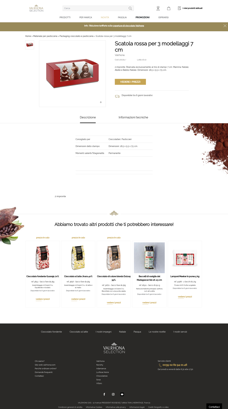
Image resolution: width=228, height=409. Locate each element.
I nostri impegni (103, 331)
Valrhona (100, 361)
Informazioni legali (137, 407)
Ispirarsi (163, 17)
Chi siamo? (39, 361)
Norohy (99, 365)
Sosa (98, 380)
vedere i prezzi (43, 299)
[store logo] (36, 8)
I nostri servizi (180, 331)
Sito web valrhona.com (45, 365)
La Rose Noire (102, 372)
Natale (122, 331)
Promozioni (142, 17)
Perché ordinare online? (46, 368)
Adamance (101, 368)
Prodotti (65, 17)
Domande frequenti (43, 372)
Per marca (85, 17)
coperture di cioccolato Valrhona (128, 26)
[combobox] (98, 8)
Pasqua (122, 17)
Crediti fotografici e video (158, 407)
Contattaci (39, 376)
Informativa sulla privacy (116, 407)
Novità (105, 17)
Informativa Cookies (94, 407)
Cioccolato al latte (79, 331)
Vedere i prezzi (130, 81)
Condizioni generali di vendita (70, 407)
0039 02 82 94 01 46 (172, 364)
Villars (99, 383)
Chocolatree (102, 376)
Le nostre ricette (157, 331)
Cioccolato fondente (51, 331)
